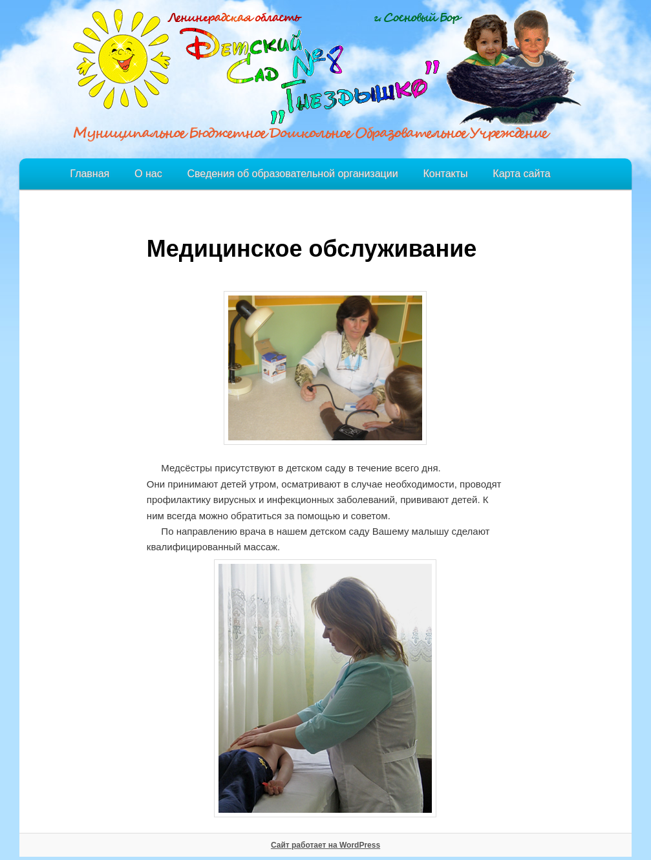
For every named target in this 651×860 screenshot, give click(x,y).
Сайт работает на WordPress (325, 845)
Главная (89, 173)
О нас (148, 173)
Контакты (445, 173)
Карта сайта (521, 173)
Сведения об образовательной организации (292, 173)
